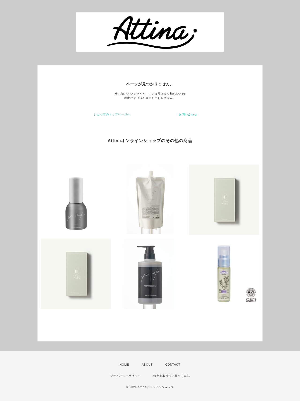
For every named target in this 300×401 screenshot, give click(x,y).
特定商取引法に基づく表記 (171, 376)
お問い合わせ (188, 114)
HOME (124, 364)
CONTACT (172, 364)
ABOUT (147, 364)
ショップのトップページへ (112, 114)
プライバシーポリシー (125, 376)
